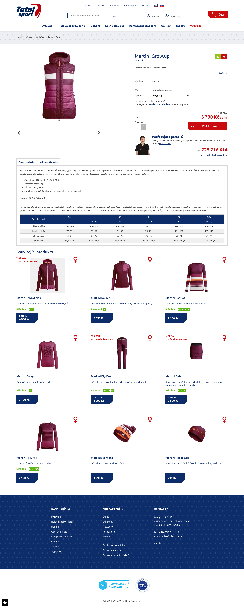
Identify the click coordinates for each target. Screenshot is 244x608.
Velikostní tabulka (49, 162)
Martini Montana (102, 457)
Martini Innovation (28, 297)
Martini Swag (25, 376)
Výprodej (196, 25)
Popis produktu (26, 162)
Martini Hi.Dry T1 (27, 457)
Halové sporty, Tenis (72, 25)
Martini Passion (175, 297)
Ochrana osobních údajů (116, 555)
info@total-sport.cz (214, 154)
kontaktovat (165, 143)
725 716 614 (215, 149)
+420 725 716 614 (169, 532)
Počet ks (139, 122)
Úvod (19, 37)
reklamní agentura (132, 601)
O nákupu (100, 5)
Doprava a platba (112, 550)
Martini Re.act (100, 297)
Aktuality (114, 5)
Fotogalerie (130, 5)
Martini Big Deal (101, 376)
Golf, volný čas (114, 25)
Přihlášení (153, 16)
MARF (120, 601)
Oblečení (40, 37)
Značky (180, 25)
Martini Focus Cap (177, 457)
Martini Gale (173, 376)
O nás (88, 5)
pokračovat (222, 73)
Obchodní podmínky (114, 545)
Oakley (166, 25)
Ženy (50, 37)
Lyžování (47, 25)
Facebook (159, 543)
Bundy (59, 37)
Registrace (173, 16)
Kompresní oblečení (142, 25)
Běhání (95, 25)
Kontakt (145, 5)
